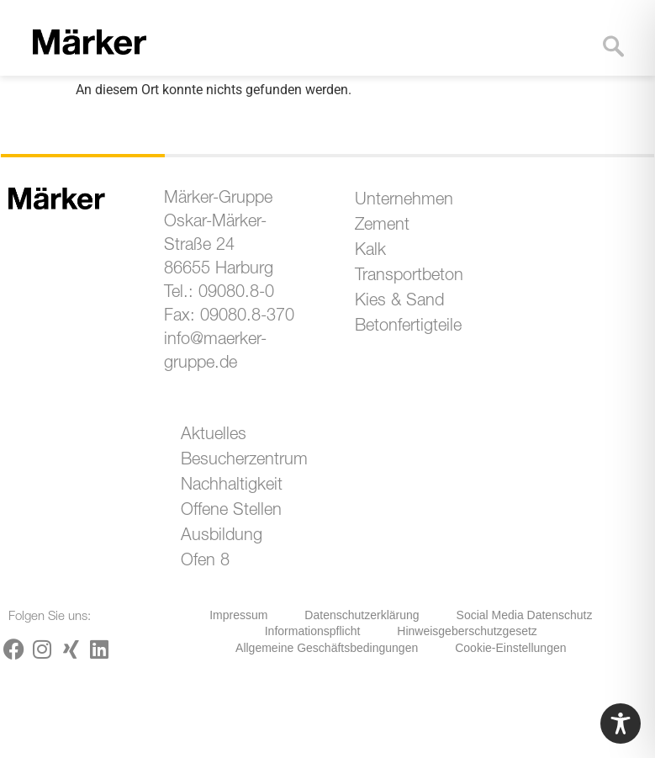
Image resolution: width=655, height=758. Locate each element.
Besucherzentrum (240, 461)
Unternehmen (404, 201)
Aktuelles (213, 435)
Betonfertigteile (408, 327)
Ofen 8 (205, 562)
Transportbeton (409, 276)
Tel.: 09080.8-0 (219, 293)
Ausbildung (221, 536)
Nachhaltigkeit (232, 486)
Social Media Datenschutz (525, 615)
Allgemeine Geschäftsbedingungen (326, 648)
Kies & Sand (399, 302)
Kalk (370, 251)
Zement (382, 226)
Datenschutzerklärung (361, 615)
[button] (565, 59)
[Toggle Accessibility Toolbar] (620, 723)
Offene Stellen (231, 511)
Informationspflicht (313, 631)
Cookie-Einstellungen (510, 648)
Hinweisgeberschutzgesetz (467, 631)
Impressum (238, 615)
